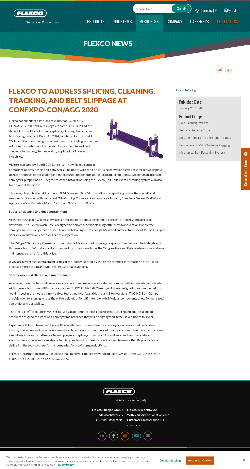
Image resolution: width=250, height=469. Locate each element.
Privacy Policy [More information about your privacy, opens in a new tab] (65, 464)
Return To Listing (186, 90)
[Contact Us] (147, 436)
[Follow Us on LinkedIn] (102, 436)
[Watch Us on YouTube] (136, 436)
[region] (125, 460)
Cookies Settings (170, 460)
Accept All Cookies (200, 460)
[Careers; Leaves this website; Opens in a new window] (199, 23)
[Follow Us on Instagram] (125, 436)
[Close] (243, 460)
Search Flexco (144, 9)
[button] (203, 11)
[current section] (149, 23)
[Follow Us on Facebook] (113, 436)
